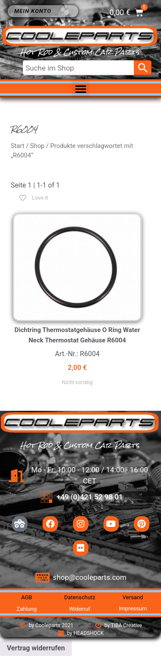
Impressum (133, 608)
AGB (26, 597)
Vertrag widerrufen (36, 648)
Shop (37, 146)
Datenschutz (79, 597)
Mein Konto (34, 11)
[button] (81, 89)
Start (17, 146)
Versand (133, 597)
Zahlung (26, 609)
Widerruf (79, 609)
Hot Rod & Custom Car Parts (80, 52)
